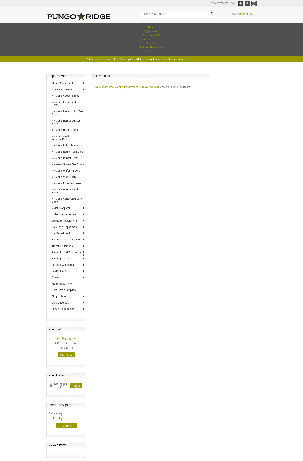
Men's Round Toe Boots (69, 151)
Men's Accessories (65, 214)
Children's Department (65, 227)
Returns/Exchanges (151, 47)
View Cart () (244, 13)
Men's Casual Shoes (67, 95)
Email (56, 418)
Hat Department (61, 233)
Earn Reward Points (173, 59)
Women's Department (64, 220)
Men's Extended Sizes (68, 183)
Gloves (56, 277)
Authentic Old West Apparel (68, 252)
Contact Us (151, 51)
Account (152, 43)
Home (151, 27)
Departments (151, 31)
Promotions (152, 59)
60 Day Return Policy (99, 59)
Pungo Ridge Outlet (63, 309)
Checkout (66, 355)
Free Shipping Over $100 (128, 59)
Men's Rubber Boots (67, 158)
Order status (151, 39)
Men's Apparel (62, 208)
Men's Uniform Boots (68, 170)
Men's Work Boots (66, 177)
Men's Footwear (63, 89)
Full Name (54, 413)
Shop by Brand (60, 296)
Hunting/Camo (60, 258)
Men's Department (62, 83)
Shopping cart (69, 338)
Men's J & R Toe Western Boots (63, 138)
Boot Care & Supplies (64, 290)
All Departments (104, 87)
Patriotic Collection (63, 264)
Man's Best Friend (62, 283)
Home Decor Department (66, 239)
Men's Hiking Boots (67, 129)
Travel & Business (62, 245)
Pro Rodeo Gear (61, 271)
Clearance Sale (151, 35)
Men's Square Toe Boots (70, 164)
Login (76, 386)
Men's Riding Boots (67, 145)
